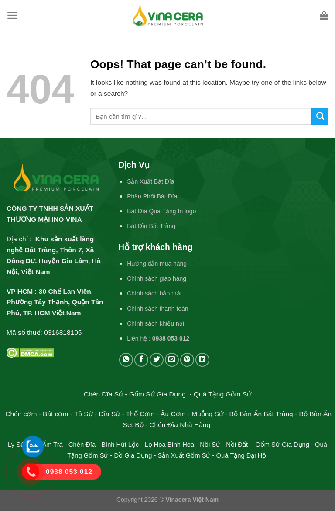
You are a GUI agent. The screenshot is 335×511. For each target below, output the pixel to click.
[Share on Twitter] (157, 360)
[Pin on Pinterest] (187, 360)
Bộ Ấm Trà (47, 444)
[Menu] (12, 15)
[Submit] (319, 116)
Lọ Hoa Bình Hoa (169, 444)
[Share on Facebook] (141, 360)
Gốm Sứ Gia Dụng (282, 444)
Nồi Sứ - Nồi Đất (225, 444)
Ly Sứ (17, 444)
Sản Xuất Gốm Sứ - (186, 455)
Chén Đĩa (82, 444)
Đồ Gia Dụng (134, 455)
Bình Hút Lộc (120, 444)
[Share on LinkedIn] (202, 360)
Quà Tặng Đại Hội (242, 455)
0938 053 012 (170, 338)
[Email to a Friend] (172, 360)
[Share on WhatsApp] (126, 360)
